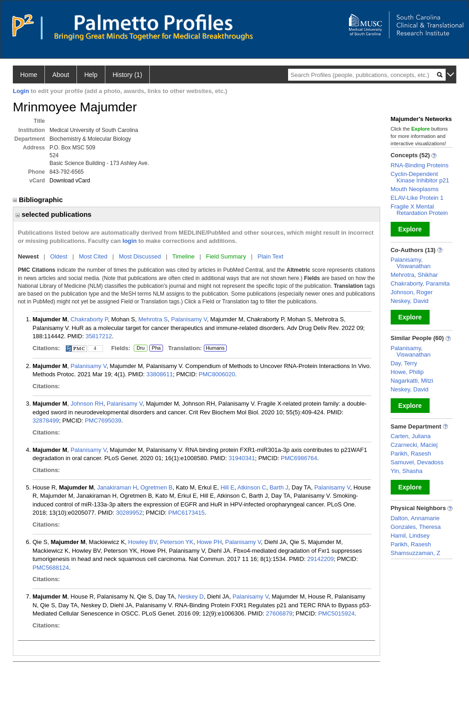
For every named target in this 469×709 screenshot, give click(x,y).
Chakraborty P (89, 319)
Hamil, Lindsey (410, 535)
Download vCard (69, 180)
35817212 (99, 336)
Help (91, 74)
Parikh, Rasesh (411, 453)
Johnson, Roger (412, 292)
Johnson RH (87, 403)
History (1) (127, 74)
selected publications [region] (54, 214)
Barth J (278, 487)
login (129, 240)
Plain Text (270, 256)
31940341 (242, 458)
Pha (156, 348)
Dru (140, 348)
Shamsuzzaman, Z (415, 553)
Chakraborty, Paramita (420, 283)
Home (28, 74)
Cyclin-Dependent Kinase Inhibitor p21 (420, 177)
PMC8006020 (217, 374)
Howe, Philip (407, 371)
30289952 (129, 512)
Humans (215, 348)
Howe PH (209, 542)
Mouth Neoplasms (415, 189)
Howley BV (142, 542)
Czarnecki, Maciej (414, 444)
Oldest (59, 256)
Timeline (183, 256)
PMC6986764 (299, 458)
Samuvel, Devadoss (417, 462)
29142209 (320, 558)
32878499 (46, 420)
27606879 (279, 613)
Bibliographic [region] (39, 199)
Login (21, 91)
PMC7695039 (103, 420)
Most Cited (93, 256)
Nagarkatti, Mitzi (412, 380)
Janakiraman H (117, 487)
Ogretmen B (157, 487)
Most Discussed (140, 256)
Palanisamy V (189, 319)
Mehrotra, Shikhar (414, 274)
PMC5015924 (336, 613)
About (60, 74)
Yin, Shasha (407, 470)
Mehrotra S (153, 319)
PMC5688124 (51, 567)
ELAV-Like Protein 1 (417, 197)
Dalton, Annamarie (415, 518)
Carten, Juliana (411, 436)
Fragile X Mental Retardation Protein (419, 209)
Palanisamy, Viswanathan (411, 262)
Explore (410, 229)
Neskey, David (410, 300)
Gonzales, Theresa (416, 526)
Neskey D (190, 596)
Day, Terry (404, 363)
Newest (28, 256)
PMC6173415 (186, 512)
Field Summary (226, 256)
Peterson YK (176, 542)
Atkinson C (251, 487)
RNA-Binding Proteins (419, 165)
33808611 (160, 374)
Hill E (227, 487)
